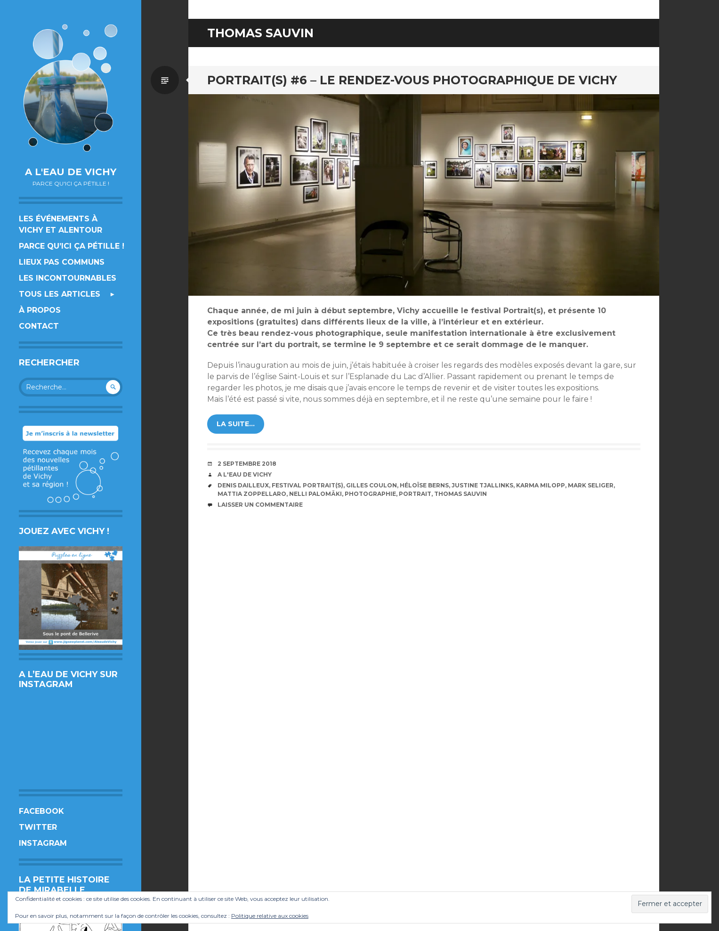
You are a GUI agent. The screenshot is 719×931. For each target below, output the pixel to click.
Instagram (43, 843)
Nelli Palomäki (315, 493)
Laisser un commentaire (260, 504)
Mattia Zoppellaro (252, 493)
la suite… (236, 424)
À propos (40, 310)
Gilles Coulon (371, 485)
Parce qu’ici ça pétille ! (71, 246)
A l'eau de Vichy (70, 172)
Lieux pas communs (62, 262)
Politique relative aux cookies (269, 915)
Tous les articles (59, 294)
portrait (415, 493)
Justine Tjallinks (482, 485)
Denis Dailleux (243, 485)
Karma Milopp (540, 485)
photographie (370, 493)
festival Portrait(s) (307, 485)
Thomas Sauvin (460, 493)
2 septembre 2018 (247, 463)
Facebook (41, 811)
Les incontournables (67, 278)
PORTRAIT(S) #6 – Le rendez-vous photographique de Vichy (412, 80)
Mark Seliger (591, 485)
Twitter (38, 827)
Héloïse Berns (424, 485)
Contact (39, 326)
